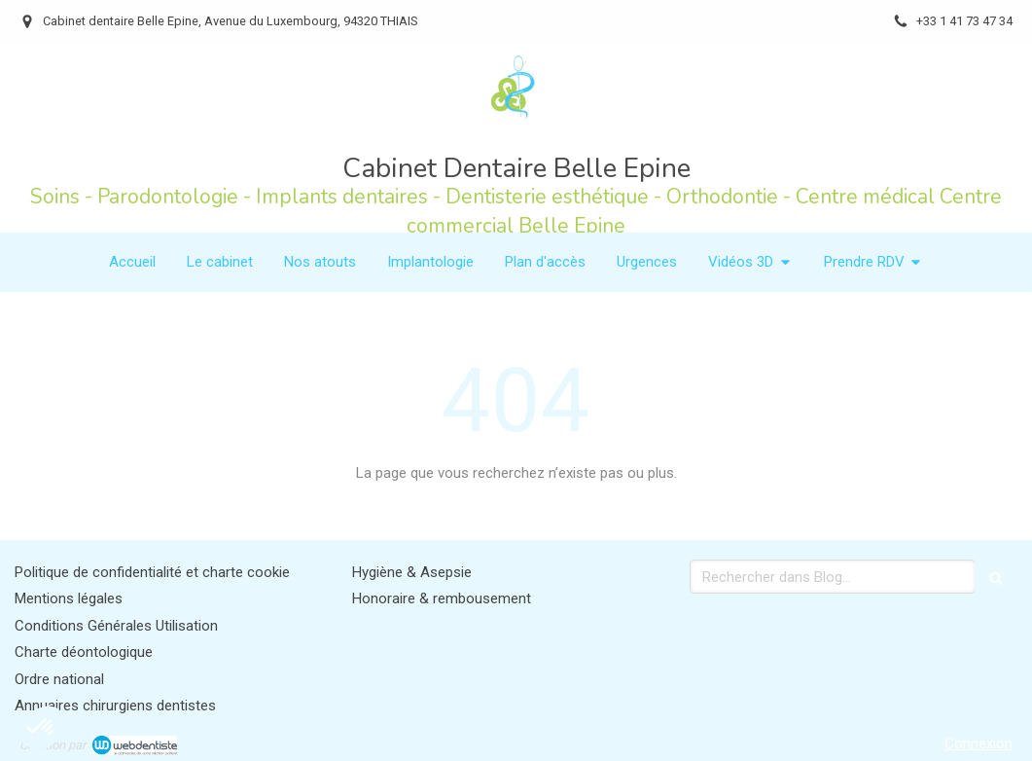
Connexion (978, 743)
